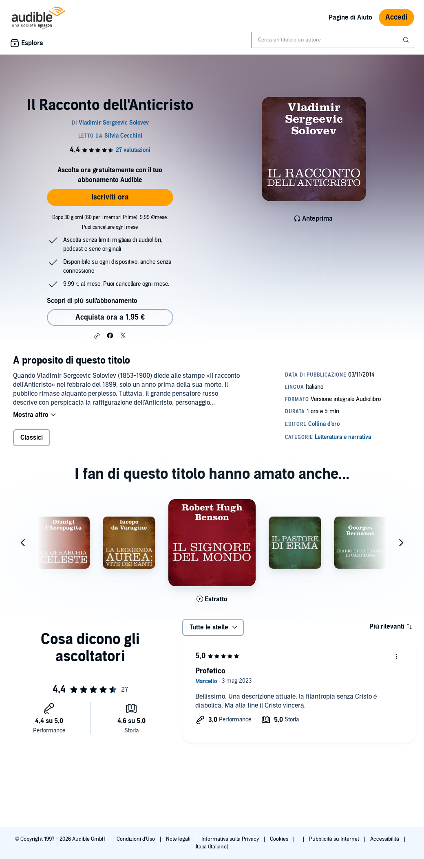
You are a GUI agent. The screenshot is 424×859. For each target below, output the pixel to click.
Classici (31, 438)
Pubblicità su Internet (334, 839)
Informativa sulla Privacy (230, 839)
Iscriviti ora (110, 197)
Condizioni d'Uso (136, 839)
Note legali (179, 839)
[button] (97, 336)
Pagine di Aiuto (350, 17)
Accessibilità (385, 839)
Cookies (279, 839)
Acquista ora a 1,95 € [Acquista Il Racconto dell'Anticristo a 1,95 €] (110, 317)
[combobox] (332, 40)
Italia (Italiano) (212, 847)
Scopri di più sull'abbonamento (92, 301)
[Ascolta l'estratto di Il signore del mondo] (212, 599)
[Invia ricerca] (407, 40)
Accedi (396, 17)
